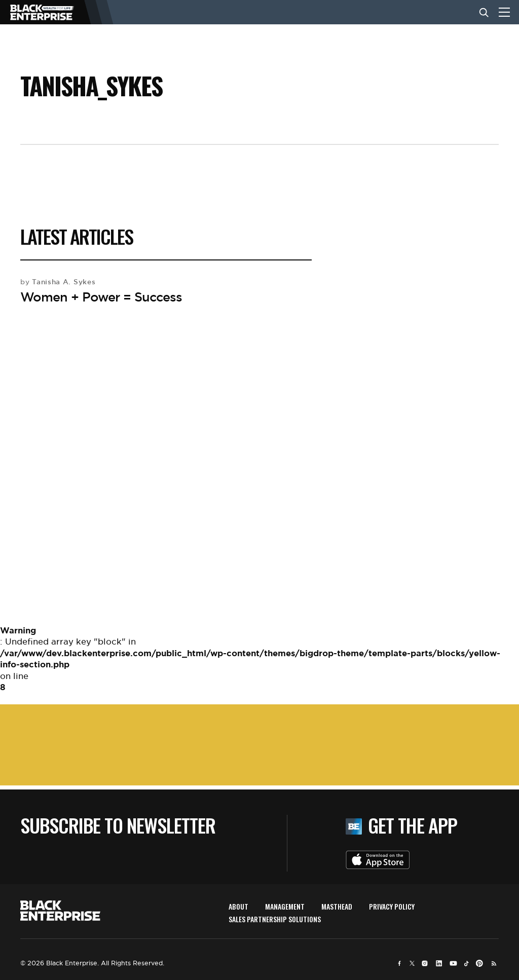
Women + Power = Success (101, 297)
